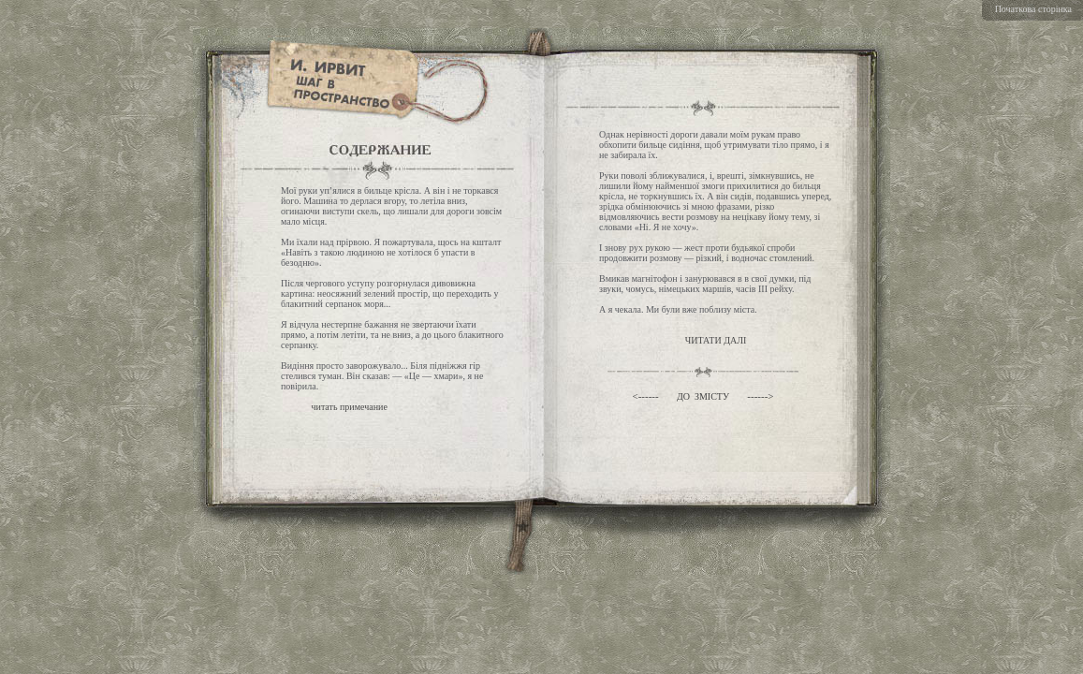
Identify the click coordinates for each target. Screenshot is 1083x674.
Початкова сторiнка (1033, 9)
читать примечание (350, 407)
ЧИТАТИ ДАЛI (716, 340)
